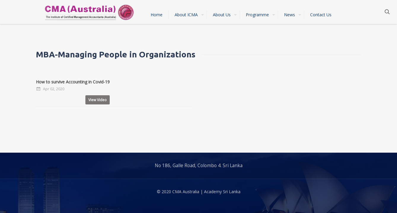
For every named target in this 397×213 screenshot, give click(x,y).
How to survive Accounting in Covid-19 (73, 82)
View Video (97, 99)
